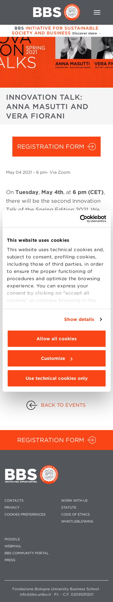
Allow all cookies (56, 338)
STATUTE (68, 507)
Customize (56, 358)
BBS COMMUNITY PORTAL (27, 553)
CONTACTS (14, 500)
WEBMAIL (13, 546)
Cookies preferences (25, 514)
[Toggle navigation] (97, 12)
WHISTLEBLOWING (77, 521)
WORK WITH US (74, 500)
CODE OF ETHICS (75, 514)
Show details (79, 319)
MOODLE (12, 539)
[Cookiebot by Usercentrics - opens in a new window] (80, 219)
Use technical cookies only (57, 378)
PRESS (10, 560)
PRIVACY (12, 507)
